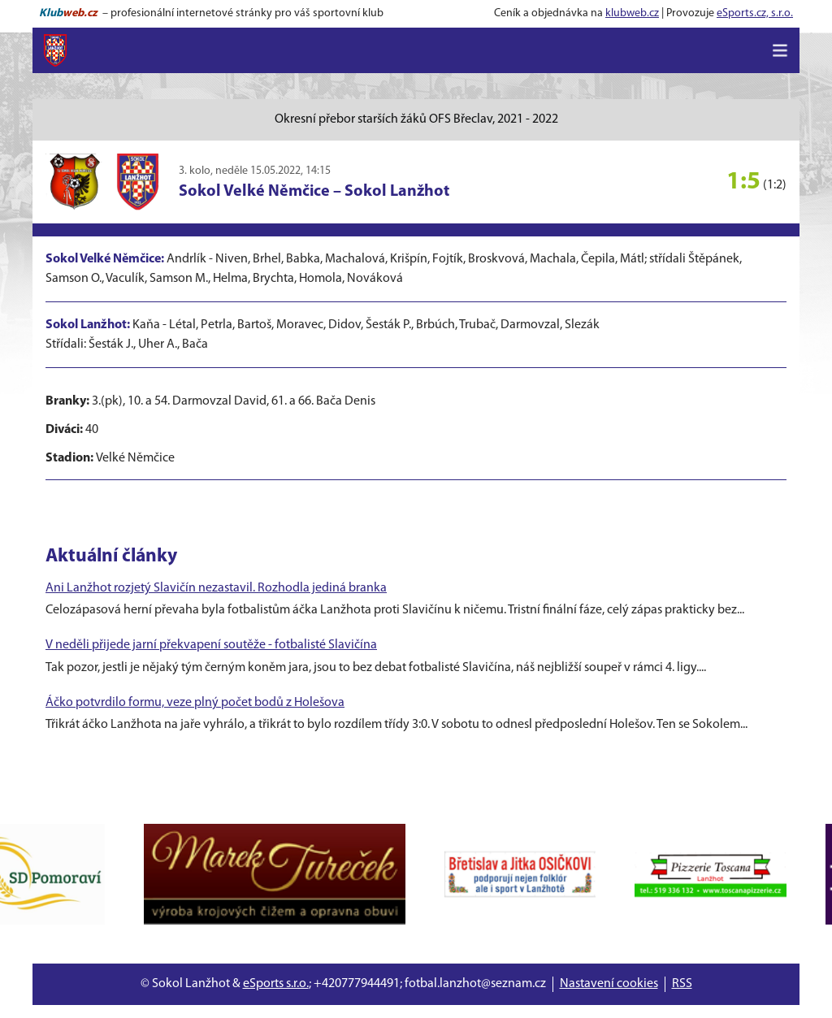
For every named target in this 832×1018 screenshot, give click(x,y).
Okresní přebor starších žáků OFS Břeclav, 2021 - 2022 (416, 119)
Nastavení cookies (609, 983)
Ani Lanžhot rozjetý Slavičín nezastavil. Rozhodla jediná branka (216, 588)
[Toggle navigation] (780, 50)
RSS (682, 983)
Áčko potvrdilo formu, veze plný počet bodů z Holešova (195, 702)
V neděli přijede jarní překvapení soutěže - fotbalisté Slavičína (211, 645)
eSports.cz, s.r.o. (755, 13)
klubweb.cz (632, 13)
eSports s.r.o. (276, 983)
